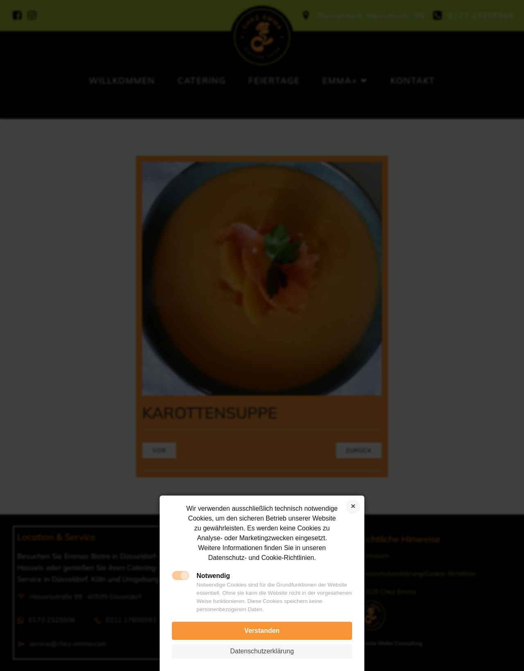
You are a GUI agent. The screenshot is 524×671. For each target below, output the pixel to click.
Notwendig (213, 575)
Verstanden (262, 630)
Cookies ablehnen (353, 507)
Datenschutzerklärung (262, 651)
